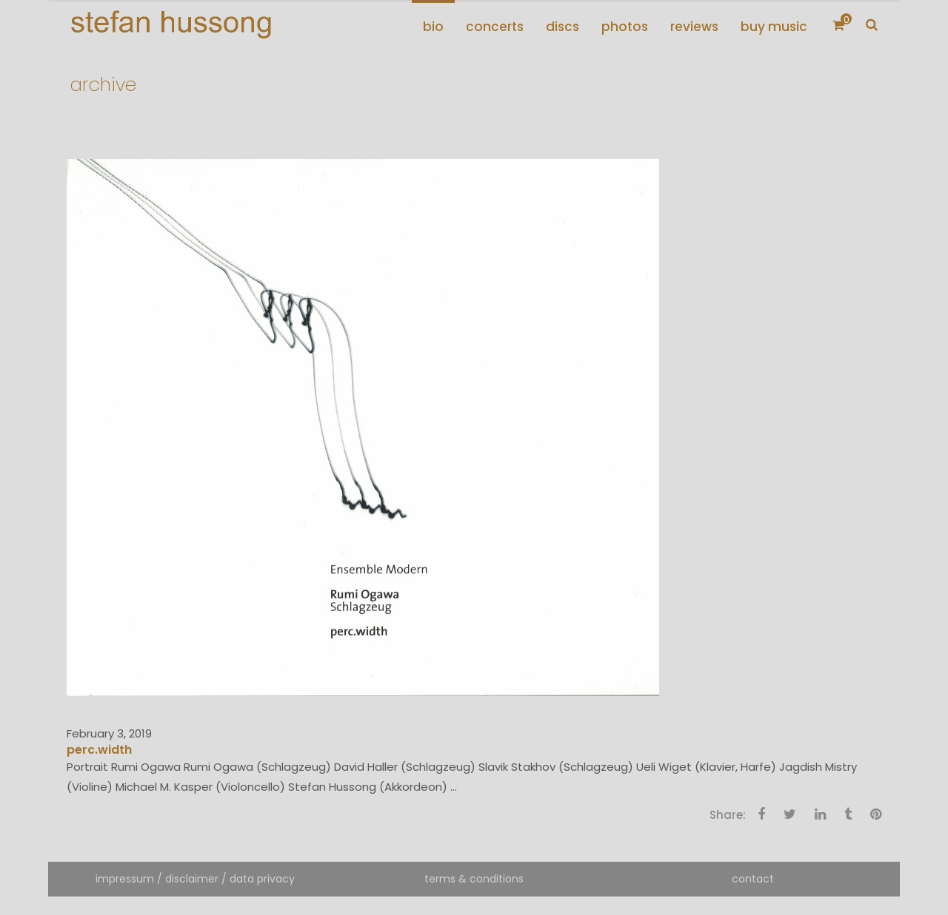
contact (753, 878)
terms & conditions (474, 878)
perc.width (99, 749)
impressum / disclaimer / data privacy (195, 878)
